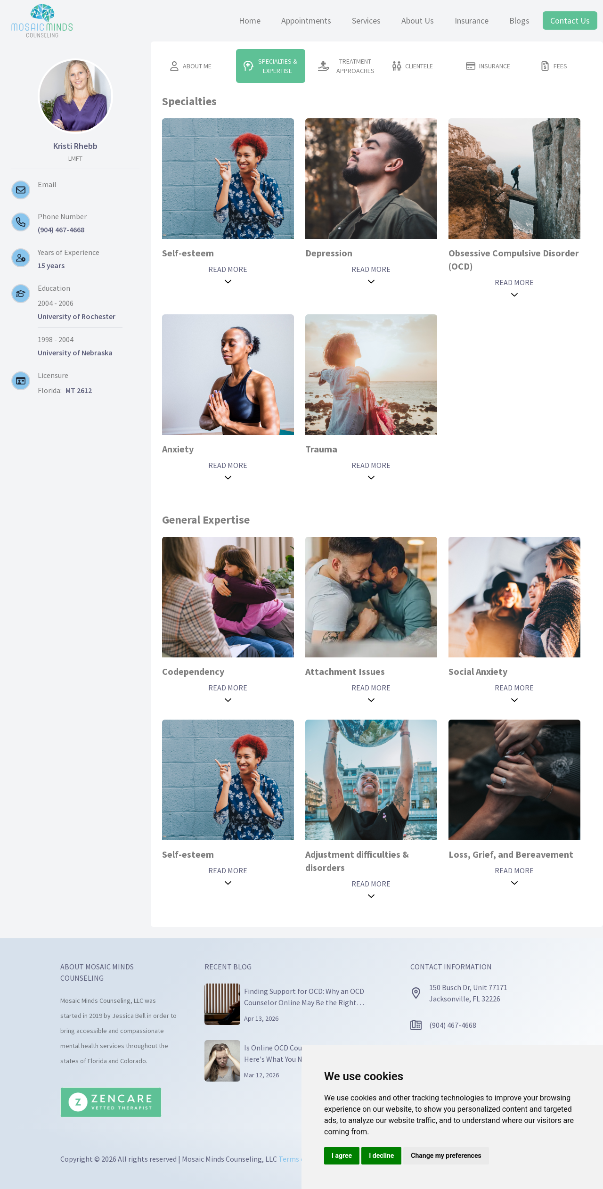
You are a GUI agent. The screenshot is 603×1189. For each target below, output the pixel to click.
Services (366, 20)
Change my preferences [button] (446, 1155)
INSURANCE (488, 66)
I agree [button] (342, 1155)
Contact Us (570, 20)
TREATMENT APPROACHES (346, 66)
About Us (417, 20)
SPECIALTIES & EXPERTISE (270, 66)
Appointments (306, 20)
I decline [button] (381, 1155)
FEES (553, 66)
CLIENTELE (412, 66)
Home (250, 20)
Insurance (472, 20)
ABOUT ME (191, 66)
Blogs (519, 20)
